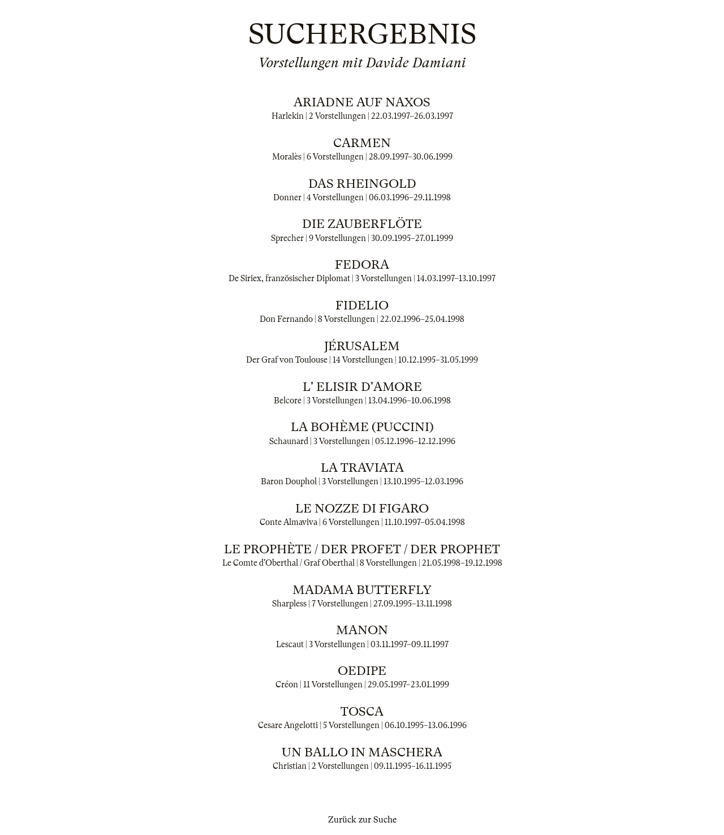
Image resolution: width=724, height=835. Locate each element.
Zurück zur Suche (362, 820)
